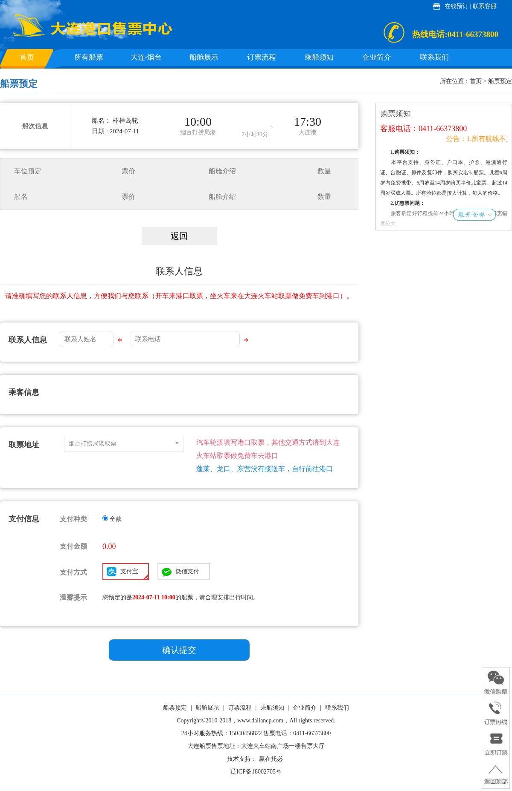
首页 (27, 57)
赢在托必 (271, 759)
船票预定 (175, 708)
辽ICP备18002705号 (256, 771)
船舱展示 (203, 57)
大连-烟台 (146, 57)
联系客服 (485, 6)
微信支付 (187, 571)
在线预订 (456, 6)
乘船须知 (319, 57)
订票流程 (261, 57)
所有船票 (88, 57)
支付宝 (134, 573)
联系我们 (434, 57)
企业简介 (376, 57)
